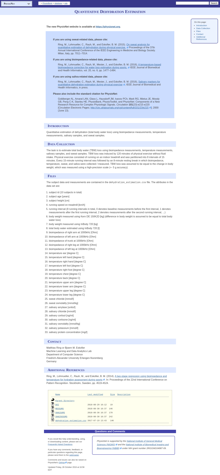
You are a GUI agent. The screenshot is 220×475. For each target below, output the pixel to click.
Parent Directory (64, 400)
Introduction (201, 25)
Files (198, 31)
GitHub (62, 462)
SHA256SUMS (61, 416)
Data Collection (203, 28)
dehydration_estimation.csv (70, 420)
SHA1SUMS (60, 412)
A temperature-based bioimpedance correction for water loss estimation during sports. (109, 66)
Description (123, 394)
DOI (57, 404)
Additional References (201, 38)
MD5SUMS (59, 408)
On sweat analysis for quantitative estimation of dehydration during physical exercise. (104, 46)
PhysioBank (47, 3)
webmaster (74, 455)
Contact (199, 34)
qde (66, 3)
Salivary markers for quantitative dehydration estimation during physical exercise (109, 83)
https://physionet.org (108, 26)
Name (57, 394)
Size (112, 394)
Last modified (95, 394)
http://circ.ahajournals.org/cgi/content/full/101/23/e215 (120, 107)
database (58, 3)
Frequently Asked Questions (60, 444)
